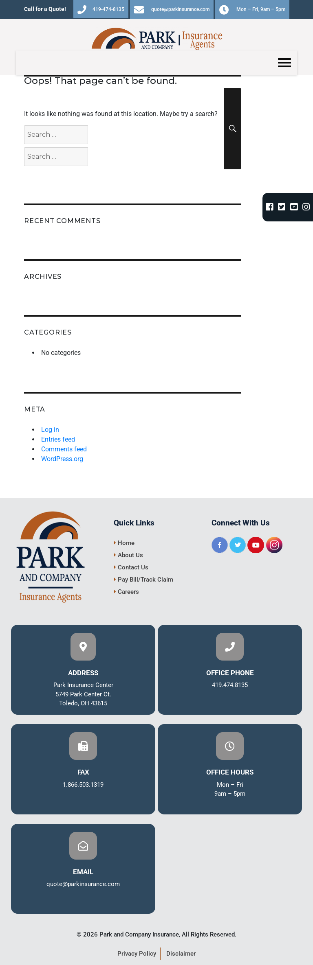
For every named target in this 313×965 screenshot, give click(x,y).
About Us (128, 555)
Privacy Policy (136, 953)
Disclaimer (181, 953)
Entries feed (58, 439)
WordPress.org (62, 459)
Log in (50, 429)
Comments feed (64, 449)
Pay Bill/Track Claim (143, 579)
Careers (126, 591)
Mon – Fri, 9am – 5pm (252, 10)
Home (124, 543)
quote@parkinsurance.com (171, 10)
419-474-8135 (100, 9)
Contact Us (131, 567)
